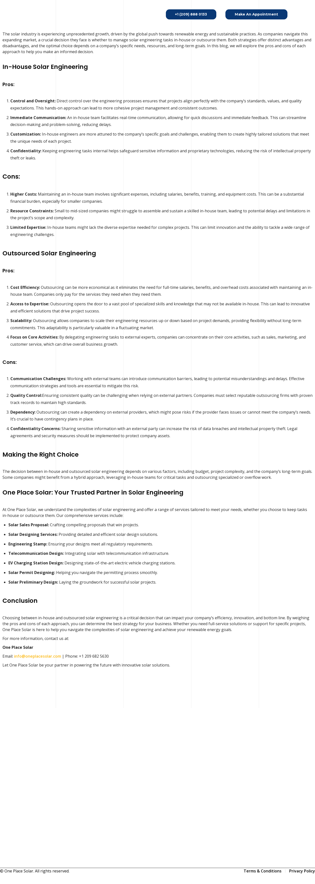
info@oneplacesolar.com (37, 656)
